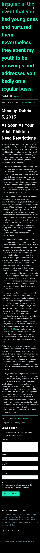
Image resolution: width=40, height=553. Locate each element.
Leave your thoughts (27, 102)
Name (4, 455)
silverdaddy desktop (9, 329)
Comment (5, 440)
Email (4, 464)
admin (17, 96)
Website (5, 473)
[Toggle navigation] (33, 8)
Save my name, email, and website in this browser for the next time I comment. (17, 486)
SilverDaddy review (20, 419)
